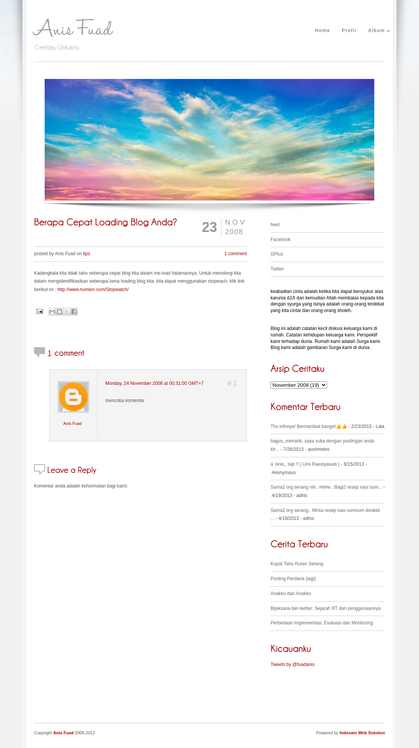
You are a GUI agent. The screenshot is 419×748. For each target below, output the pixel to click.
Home (322, 31)
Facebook (281, 239)
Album (376, 31)
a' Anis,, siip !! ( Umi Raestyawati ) (305, 464)
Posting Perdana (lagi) (293, 578)
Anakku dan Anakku (291, 593)
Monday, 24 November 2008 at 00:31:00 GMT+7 (154, 383)
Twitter (277, 269)
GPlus (277, 254)
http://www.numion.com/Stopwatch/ (93, 289)
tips (86, 253)
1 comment (235, 253)
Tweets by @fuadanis (292, 664)
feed (275, 224)
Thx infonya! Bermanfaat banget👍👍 (309, 426)
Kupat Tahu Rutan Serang (297, 563)
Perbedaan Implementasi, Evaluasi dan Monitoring (322, 623)
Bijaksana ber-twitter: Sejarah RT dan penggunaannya (325, 608)
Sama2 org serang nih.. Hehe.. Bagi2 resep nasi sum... (326, 487)
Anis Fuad (72, 423)
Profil (349, 31)
